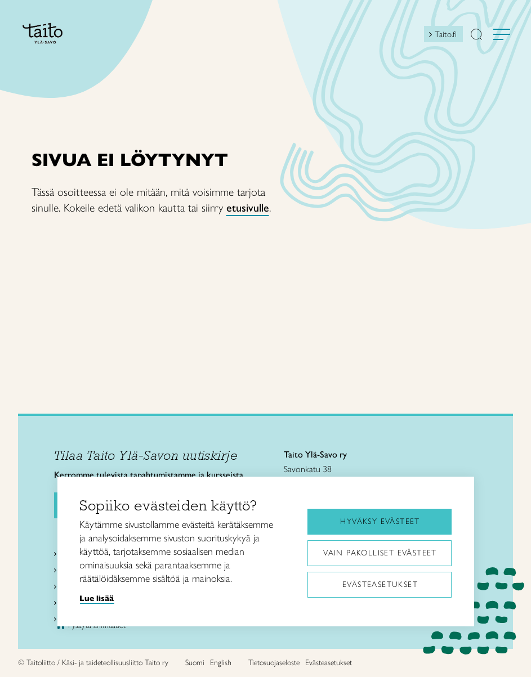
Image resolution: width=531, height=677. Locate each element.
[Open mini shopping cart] (414, 37)
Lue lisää (96, 598)
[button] (476, 35)
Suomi (194, 662)
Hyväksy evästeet (380, 521)
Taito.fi (446, 34)
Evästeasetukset (380, 584)
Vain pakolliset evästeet (380, 553)
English (220, 662)
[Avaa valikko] (501, 34)
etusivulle (247, 207)
